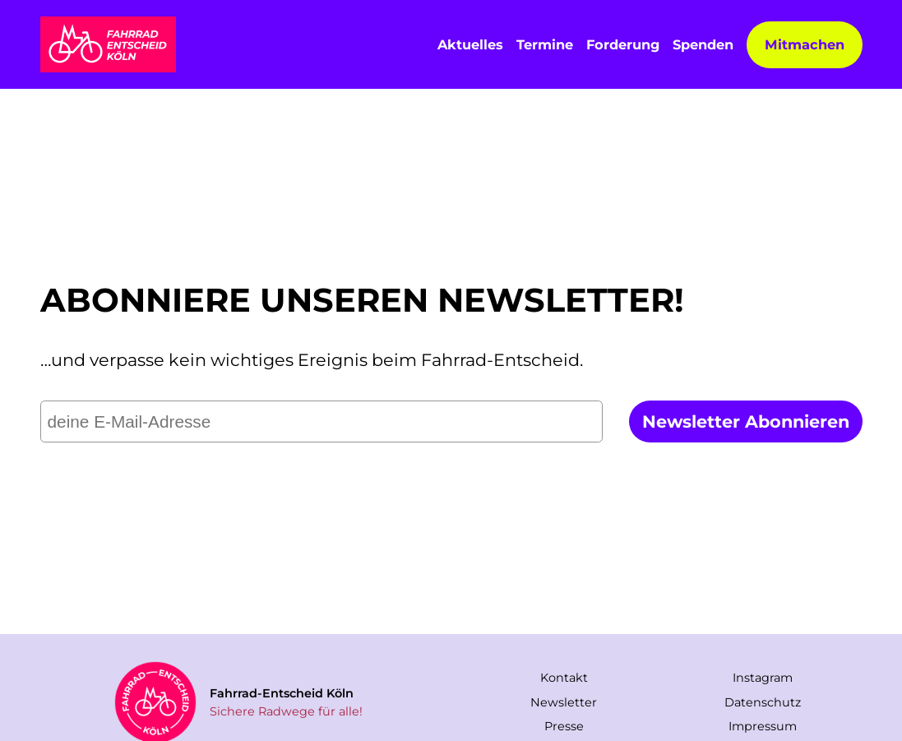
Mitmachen (804, 44)
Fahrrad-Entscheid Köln (282, 693)
